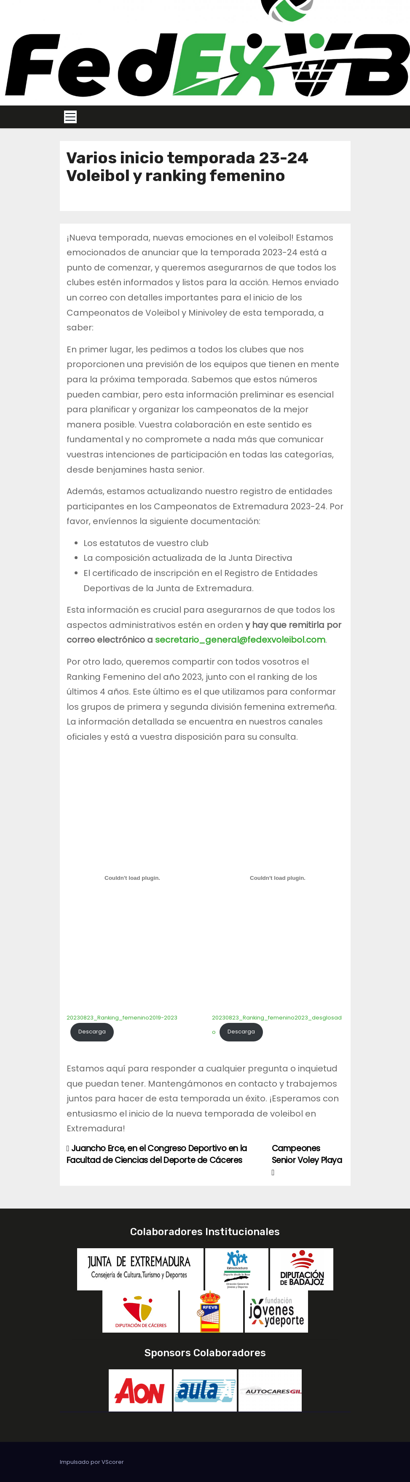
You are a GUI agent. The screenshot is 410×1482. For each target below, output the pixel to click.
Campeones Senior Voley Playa (307, 1159)
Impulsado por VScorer (92, 1462)
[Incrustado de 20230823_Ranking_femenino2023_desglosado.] (278, 878)
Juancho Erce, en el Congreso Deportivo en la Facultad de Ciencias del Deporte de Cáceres (157, 1154)
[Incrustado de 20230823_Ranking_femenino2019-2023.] (132, 878)
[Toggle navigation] (70, 117)
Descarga (92, 1031)
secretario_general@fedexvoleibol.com (240, 640)
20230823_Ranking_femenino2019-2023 (122, 1017)
